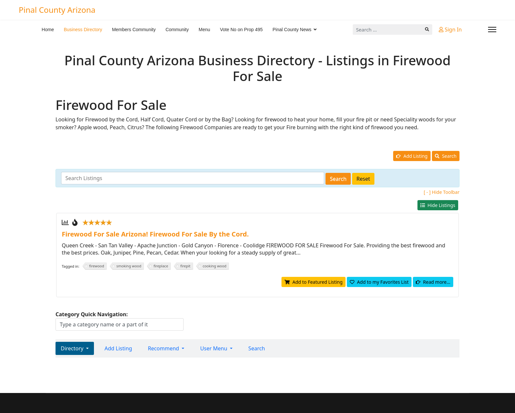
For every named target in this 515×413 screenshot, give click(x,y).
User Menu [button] (214, 348)
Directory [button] (73, 348)
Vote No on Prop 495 (241, 29)
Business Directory (83, 29)
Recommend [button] (164, 348)
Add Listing (411, 156)
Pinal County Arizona (57, 10)
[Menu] (492, 29)
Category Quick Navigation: (92, 314)
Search (446, 156)
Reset (363, 178)
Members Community (134, 29)
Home (48, 29)
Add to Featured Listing (313, 282)
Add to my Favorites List (379, 282)
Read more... (433, 282)
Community (177, 29)
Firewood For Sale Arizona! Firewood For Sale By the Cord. (155, 234)
